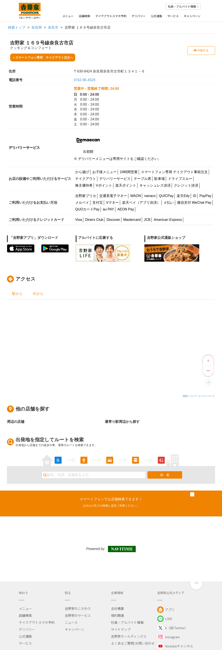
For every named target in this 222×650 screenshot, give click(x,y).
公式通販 (156, 16)
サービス (173, 16)
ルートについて (206, 396)
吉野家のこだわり (78, 608)
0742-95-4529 (84, 80)
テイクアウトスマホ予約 (110, 16)
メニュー (68, 16)
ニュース (71, 622)
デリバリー (139, 16)
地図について (190, 396)
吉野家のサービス (78, 615)
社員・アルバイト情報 (183, 6)
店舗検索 (84, 16)
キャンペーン (192, 16)
